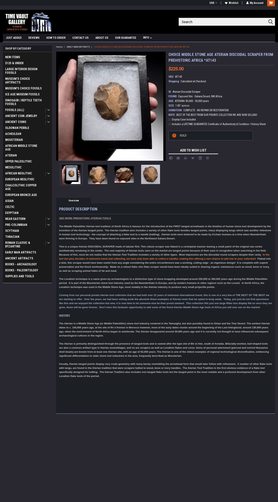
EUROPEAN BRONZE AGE (21, 195)
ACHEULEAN (13, 134)
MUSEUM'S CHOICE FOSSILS (23, 88)
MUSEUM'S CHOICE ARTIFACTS (17, 80)
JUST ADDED (14, 38)
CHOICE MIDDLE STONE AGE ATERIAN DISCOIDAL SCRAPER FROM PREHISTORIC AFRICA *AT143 (141, 47)
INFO (147, 38)
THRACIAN (12, 237)
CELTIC (9, 207)
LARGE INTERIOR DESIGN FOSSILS (21, 71)
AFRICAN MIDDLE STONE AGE (21, 147)
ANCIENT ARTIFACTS (19, 258)
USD (213, 2)
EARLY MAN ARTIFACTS (20, 252)
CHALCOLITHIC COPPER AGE (20, 187)
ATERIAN (11, 155)
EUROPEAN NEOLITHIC (19, 179)
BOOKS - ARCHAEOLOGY (21, 264)
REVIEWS (34, 38)
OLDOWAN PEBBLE (17, 128)
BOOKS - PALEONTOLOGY (21, 270)
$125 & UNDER (14, 63)
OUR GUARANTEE (125, 38)
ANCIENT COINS (15, 122)
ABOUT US (101, 38)
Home (59, 47)
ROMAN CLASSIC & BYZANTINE (17, 244)
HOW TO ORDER (56, 38)
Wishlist (231, 2)
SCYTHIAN (12, 231)
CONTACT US (80, 38)
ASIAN (9, 201)
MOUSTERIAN (14, 140)
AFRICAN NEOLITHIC (18, 173)
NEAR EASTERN (15, 219)
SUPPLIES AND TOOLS (19, 276)
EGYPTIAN (12, 213)
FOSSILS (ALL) (14, 110)
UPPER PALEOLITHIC (18, 161)
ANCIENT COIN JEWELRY (21, 116)
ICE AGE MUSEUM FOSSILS (22, 94)
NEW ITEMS (12, 57)
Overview (74, 200)
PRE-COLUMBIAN (16, 225)
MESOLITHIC (13, 167)
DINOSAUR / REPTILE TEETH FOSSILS (23, 102)
